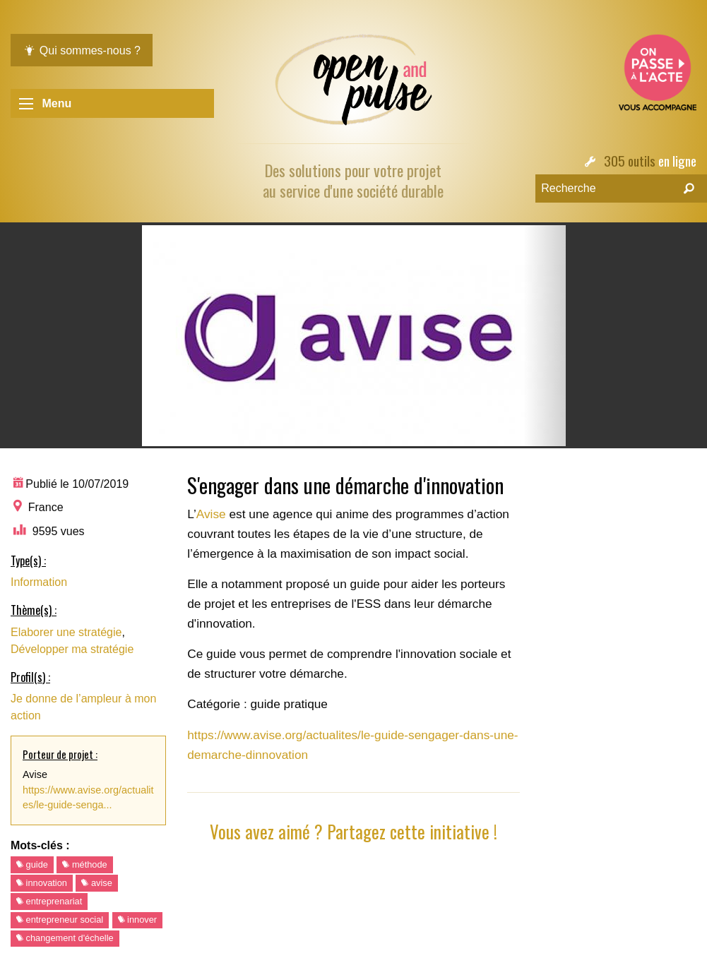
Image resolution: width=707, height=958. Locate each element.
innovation (41, 883)
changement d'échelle (65, 938)
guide (32, 864)
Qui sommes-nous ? (82, 50)
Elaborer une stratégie (66, 632)
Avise (213, 514)
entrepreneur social (59, 919)
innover (138, 919)
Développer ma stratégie (72, 649)
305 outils (629, 160)
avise (96, 883)
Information (39, 582)
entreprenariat (49, 901)
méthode (84, 864)
